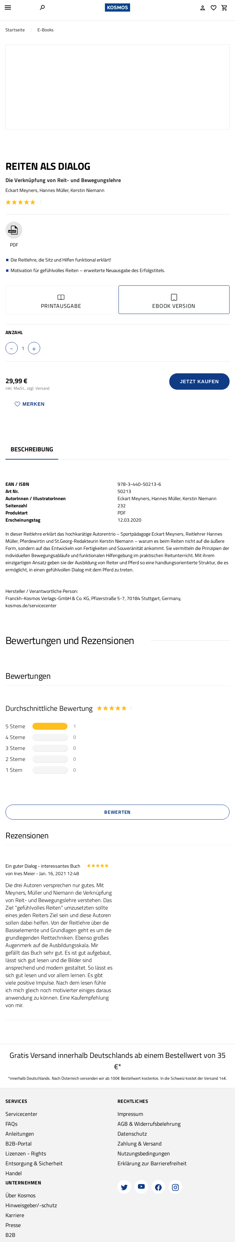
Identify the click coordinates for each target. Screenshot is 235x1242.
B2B (10, 1235)
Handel (13, 1173)
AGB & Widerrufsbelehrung (149, 1124)
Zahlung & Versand (139, 1143)
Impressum (130, 1114)
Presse (13, 1225)
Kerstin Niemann (87, 190)
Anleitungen (19, 1133)
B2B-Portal (18, 1143)
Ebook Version (173, 302)
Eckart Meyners (21, 190)
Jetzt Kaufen (199, 381)
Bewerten (117, 811)
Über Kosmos (20, 1195)
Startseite (15, 30)
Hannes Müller (54, 190)
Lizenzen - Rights (25, 1153)
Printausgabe (61, 302)
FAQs (11, 1124)
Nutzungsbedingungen (144, 1153)
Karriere (14, 1215)
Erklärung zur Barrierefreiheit (152, 1163)
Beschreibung (32, 449)
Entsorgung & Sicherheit (34, 1163)
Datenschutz (132, 1133)
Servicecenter (21, 1114)
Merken (30, 404)
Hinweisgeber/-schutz (31, 1205)
